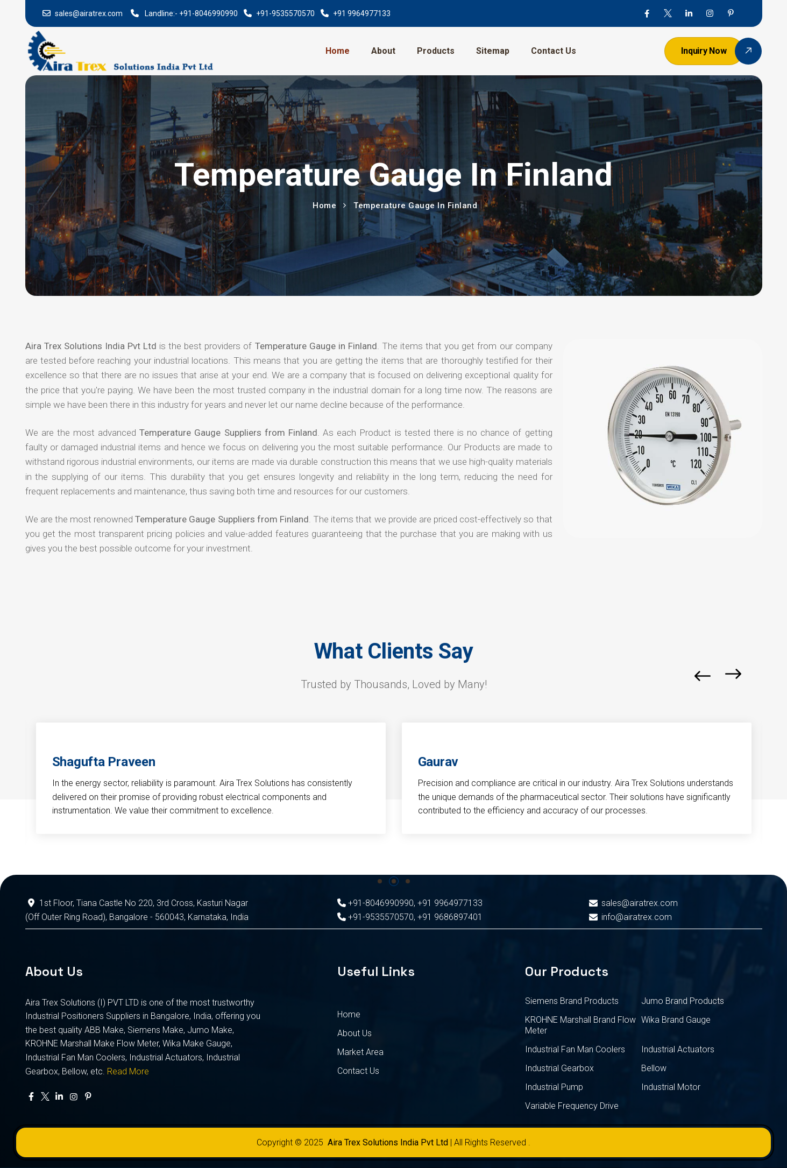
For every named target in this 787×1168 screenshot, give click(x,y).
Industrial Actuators (677, 1049)
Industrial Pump (554, 1087)
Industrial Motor (670, 1087)
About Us (354, 1033)
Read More (128, 1071)
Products (436, 51)
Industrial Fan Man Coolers (575, 1049)
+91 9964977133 (362, 13)
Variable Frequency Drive (572, 1106)
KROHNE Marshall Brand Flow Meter (580, 1025)
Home (337, 51)
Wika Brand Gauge (676, 1020)
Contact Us (553, 51)
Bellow (654, 1068)
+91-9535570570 (285, 13)
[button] (759, 676)
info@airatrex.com (629, 917)
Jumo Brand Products (682, 1001)
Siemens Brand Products (572, 1001)
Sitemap (492, 51)
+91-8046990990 (208, 13)
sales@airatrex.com (89, 13)
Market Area (360, 1052)
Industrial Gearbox (559, 1068)
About (383, 51)
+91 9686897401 (450, 917)
